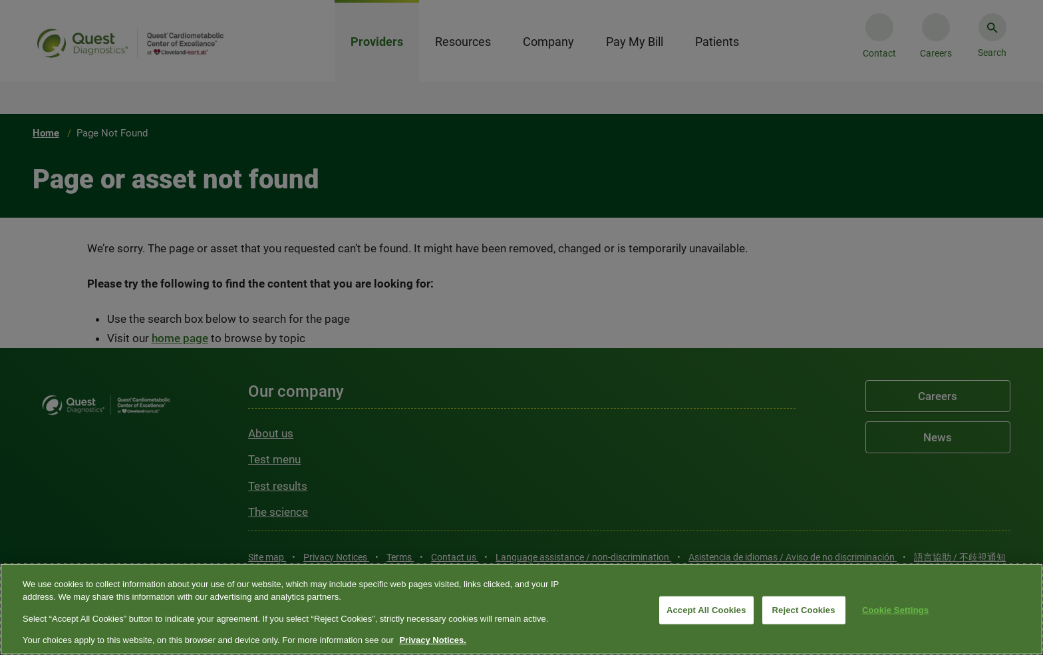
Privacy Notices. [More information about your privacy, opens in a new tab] (432, 640)
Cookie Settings (895, 610)
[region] (521, 609)
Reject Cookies (803, 610)
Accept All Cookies (706, 610)
